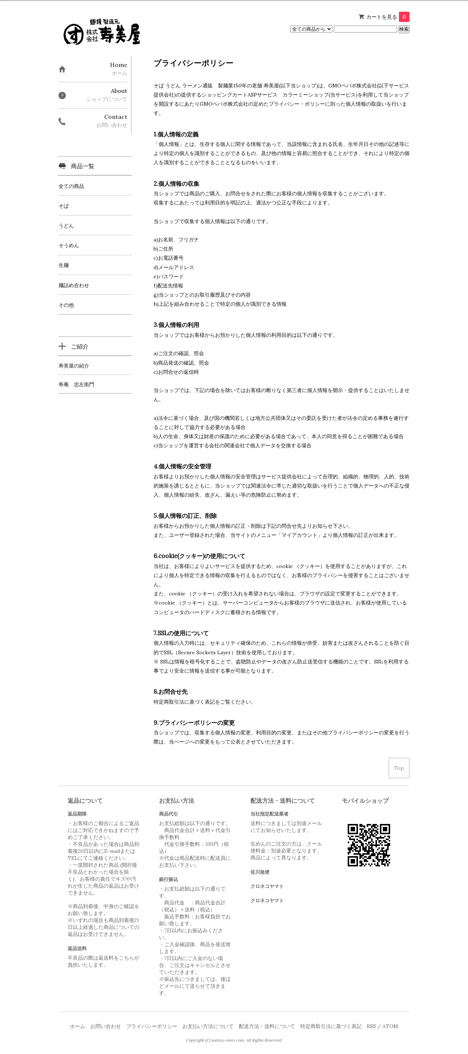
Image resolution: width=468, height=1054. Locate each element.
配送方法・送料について (267, 1026)
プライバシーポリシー (151, 1026)
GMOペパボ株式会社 (352, 85)
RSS (371, 1026)
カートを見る (388, 17)
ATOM (390, 1026)
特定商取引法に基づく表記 (331, 1026)
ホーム (77, 1026)
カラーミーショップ (306, 94)
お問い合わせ (105, 1026)
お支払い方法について (208, 1026)
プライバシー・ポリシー (297, 104)
